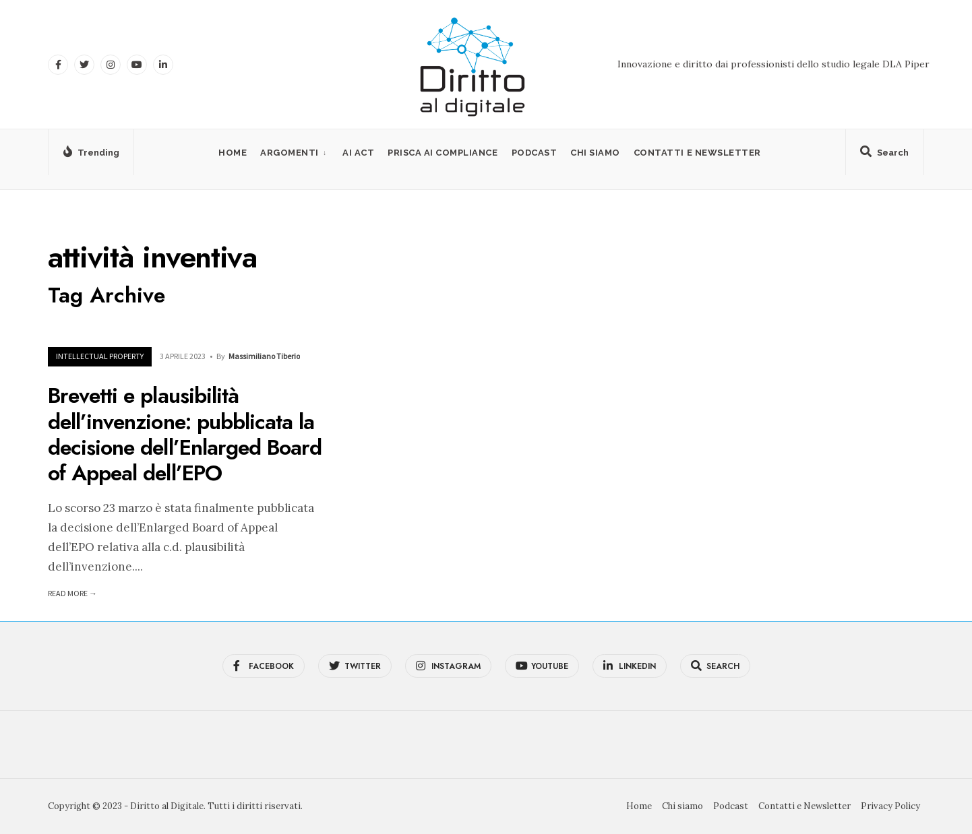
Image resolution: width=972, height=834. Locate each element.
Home (232, 153)
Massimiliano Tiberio (264, 356)
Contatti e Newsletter (697, 153)
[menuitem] (294, 152)
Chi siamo (595, 153)
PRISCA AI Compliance (442, 153)
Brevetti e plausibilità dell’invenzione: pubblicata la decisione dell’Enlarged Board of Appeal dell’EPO (185, 435)
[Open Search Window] (882, 154)
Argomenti (289, 153)
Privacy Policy (890, 806)
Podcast (534, 153)
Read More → (72, 593)
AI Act (358, 153)
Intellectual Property (100, 356)
